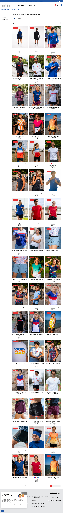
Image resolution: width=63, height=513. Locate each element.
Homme (4, 15)
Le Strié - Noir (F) (20, 307)
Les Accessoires (6, 19)
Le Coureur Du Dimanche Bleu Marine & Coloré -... (53, 50)
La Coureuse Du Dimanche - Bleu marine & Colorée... (36, 108)
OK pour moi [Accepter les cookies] (22, 506)
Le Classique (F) (36, 479)
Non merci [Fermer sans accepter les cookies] (5, 506)
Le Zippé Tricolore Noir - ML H (36, 50)
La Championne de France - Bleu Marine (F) (19, 251)
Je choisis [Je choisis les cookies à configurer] (14, 506)
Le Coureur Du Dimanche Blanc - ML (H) (36, 393)
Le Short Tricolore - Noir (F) (36, 421)
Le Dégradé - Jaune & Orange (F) (53, 450)
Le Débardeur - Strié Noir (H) (53, 363)
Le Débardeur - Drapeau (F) (36, 164)
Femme (4, 17)
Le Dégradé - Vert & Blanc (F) (36, 279)
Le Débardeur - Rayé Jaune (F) (53, 334)
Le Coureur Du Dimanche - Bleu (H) (53, 193)
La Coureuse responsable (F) (36, 250)
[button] (2, 510)
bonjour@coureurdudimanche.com (40, 496)
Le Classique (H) (53, 165)
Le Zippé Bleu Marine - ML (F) (20, 50)
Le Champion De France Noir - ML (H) (19, 79)
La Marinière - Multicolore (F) (53, 279)
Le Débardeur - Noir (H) (20, 193)
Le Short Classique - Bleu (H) (20, 279)
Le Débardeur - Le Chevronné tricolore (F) (36, 335)
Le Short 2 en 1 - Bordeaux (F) (20, 421)
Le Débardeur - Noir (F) (36, 193)
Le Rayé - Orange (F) (20, 136)
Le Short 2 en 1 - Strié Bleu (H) (20, 450)
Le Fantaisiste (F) (36, 307)
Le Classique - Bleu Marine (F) (20, 477)
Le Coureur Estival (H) (20, 363)
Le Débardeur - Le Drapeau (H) (20, 164)
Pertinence (52, 23)
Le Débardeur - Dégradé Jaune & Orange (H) (53, 478)
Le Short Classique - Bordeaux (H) (53, 422)
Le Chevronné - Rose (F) (36, 136)
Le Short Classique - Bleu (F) (53, 250)
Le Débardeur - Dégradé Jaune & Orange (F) (53, 137)
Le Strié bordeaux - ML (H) (20, 107)
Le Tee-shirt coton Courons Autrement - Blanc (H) (53, 393)
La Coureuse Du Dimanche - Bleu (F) (19, 222)
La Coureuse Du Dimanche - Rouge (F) (53, 222)
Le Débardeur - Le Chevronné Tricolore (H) (20, 393)
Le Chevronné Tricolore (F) (53, 307)
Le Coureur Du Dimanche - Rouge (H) (36, 222)
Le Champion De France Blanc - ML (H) (36, 79)
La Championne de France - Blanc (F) (53, 108)
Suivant (58, 486)
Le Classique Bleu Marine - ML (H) (53, 78)
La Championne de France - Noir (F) (19, 335)
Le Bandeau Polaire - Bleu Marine (36, 450)
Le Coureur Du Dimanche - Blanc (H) (36, 364)
